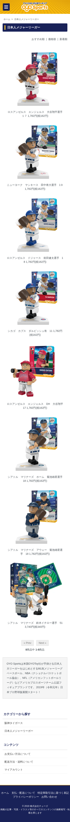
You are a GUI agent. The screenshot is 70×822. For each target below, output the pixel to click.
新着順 (63, 39)
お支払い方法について (17, 753)
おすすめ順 (38, 39)
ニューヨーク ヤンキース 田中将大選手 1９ (35, 184)
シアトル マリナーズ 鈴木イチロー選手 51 (35, 622)
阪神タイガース (13, 722)
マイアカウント (13, 769)
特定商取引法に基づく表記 (53, 792)
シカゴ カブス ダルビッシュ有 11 (30, 330)
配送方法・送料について (18, 761)
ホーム (7, 19)
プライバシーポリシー (26, 796)
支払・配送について (23, 792)
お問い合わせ (49, 796)
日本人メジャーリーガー (26, 19)
